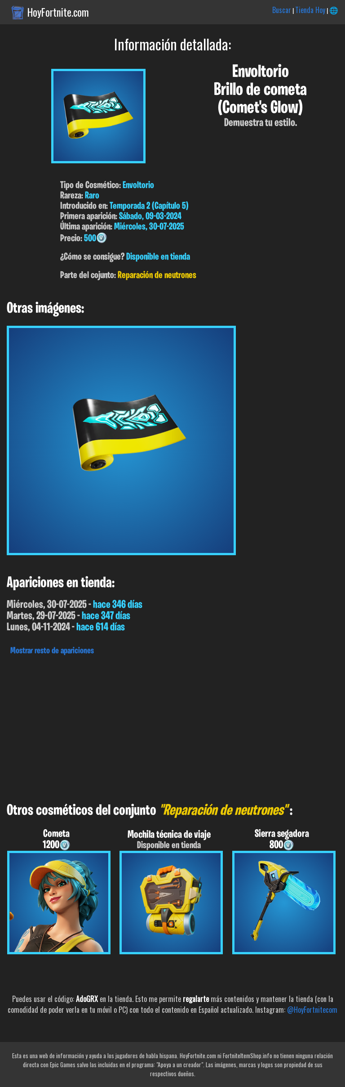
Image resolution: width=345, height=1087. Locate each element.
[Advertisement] (172, 727)
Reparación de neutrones (157, 275)
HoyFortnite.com (58, 12)
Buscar (281, 9)
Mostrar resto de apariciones (52, 651)
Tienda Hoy (310, 9)
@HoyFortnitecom (312, 1009)
